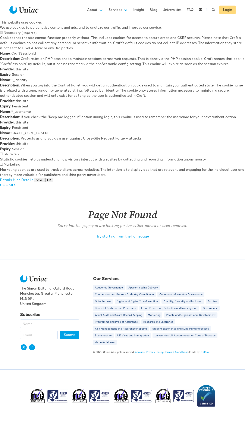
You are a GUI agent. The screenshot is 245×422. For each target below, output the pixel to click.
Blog (153, 10)
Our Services (106, 278)
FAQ (190, 10)
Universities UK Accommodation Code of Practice (185, 335)
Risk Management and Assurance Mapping (121, 328)
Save (39, 180)
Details (6, 180)
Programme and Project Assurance (116, 321)
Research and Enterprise (158, 321)
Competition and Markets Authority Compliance (124, 294)
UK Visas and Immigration (133, 335)
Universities (172, 10)
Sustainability (103, 335)
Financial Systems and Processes (115, 308)
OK (49, 180)
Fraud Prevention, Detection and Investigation (169, 308)
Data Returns (103, 301)
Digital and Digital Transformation (137, 301)
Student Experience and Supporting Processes (180, 328)
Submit (70, 335)
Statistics (11, 154)
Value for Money (105, 342)
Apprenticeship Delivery (143, 287)
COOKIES (8, 185)
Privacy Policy (154, 352)
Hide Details (23, 180)
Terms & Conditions (176, 352)
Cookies (140, 352)
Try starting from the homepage (122, 236)
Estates (212, 301)
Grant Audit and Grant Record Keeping (118, 315)
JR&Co (204, 352)
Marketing (12, 164)
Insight (138, 10)
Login (227, 10)
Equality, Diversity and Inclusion (182, 301)
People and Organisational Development (191, 315)
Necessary (20, 33)
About (92, 10)
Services (115, 10)
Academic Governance (109, 287)
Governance (210, 308)
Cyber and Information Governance (180, 294)
